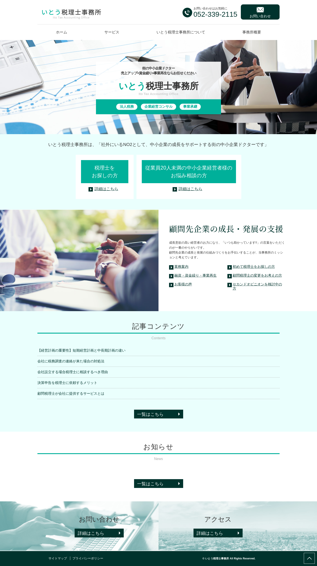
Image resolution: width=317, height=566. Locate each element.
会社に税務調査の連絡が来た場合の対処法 (70, 361)
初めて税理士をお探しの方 (254, 266)
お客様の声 (183, 284)
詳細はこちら (106, 189)
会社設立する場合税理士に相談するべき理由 (72, 372)
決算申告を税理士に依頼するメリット (67, 383)
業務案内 (181, 266)
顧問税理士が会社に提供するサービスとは (70, 393)
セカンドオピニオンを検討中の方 (257, 285)
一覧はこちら (150, 414)
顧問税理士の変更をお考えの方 (257, 275)
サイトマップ (57, 558)
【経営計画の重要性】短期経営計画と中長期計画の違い (81, 350)
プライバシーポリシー (87, 558)
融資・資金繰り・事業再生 (195, 275)
